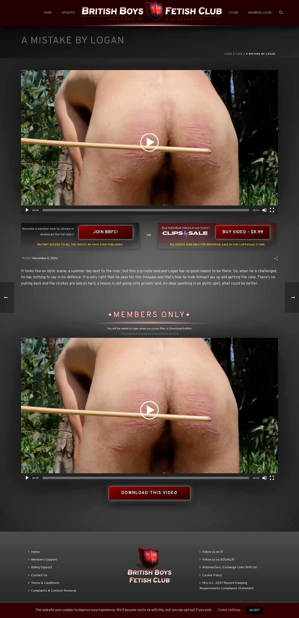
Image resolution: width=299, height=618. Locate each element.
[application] (149, 142)
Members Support (42, 560)
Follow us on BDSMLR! (217, 560)
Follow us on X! (211, 552)
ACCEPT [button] (254, 610)
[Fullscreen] (272, 210)
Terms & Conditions (43, 583)
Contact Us (37, 575)
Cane (239, 54)
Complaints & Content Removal (52, 591)
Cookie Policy (210, 575)
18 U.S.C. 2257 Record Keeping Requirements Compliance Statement (226, 585)
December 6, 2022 (45, 258)
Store (234, 13)
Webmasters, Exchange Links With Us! (228, 567)
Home (48, 13)
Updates (68, 13)
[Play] (27, 210)
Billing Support (40, 567)
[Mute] (264, 210)
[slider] (146, 210)
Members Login (259, 13)
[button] (149, 142)
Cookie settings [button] (229, 610)
